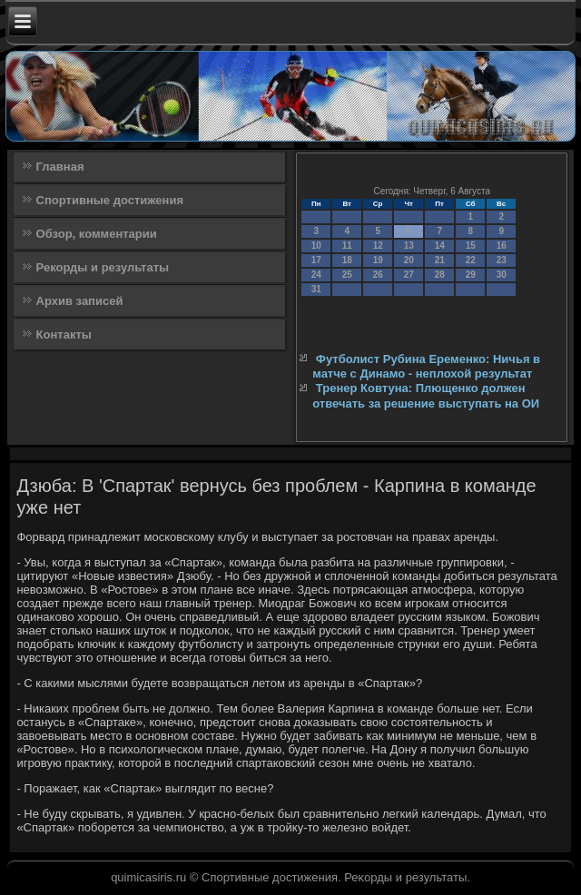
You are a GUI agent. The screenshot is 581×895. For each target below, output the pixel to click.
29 (471, 275)
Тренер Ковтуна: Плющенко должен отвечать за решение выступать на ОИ (425, 395)
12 (378, 246)
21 (440, 260)
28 (440, 275)
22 (471, 260)
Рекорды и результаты (103, 267)
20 (409, 260)
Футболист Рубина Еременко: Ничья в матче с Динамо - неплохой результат (426, 366)
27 (409, 275)
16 (502, 246)
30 (502, 275)
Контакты (64, 334)
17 (316, 260)
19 (378, 260)
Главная (60, 166)
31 (316, 289)
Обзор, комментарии (96, 234)
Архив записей (79, 301)
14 (440, 246)
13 (409, 246)
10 (316, 246)
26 (378, 275)
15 (471, 246)
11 (347, 246)
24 (316, 275)
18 (347, 260)
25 (347, 275)
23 (502, 260)
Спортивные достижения (109, 200)
